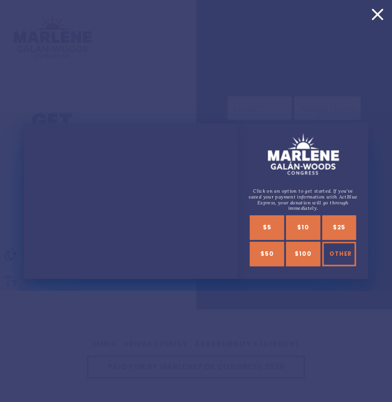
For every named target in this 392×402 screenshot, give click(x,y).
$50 (267, 254)
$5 (267, 228)
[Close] (377, 14)
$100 (303, 254)
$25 (338, 228)
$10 (303, 228)
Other (340, 254)
